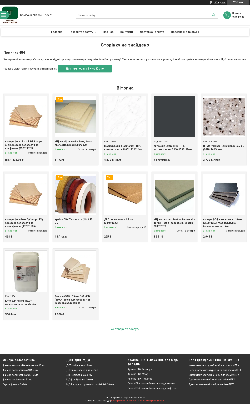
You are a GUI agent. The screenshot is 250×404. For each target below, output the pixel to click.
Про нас (108, 32)
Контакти (126, 32)
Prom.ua (142, 397)
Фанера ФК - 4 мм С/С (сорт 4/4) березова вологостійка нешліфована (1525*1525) (24, 223)
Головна (56, 32)
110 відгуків (220, 2)
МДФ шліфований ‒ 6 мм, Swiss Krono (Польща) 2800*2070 (73, 143)
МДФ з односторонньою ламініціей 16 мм (90, 384)
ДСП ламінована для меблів (82, 370)
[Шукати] (213, 15)
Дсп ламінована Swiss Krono (85, 68)
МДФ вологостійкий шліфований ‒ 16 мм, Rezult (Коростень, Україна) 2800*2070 (174, 223)
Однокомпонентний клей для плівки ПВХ (212, 379)
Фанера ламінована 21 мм (17, 379)
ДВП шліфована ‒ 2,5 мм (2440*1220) (118, 221)
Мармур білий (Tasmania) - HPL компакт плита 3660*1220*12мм (123, 148)
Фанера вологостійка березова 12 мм (24, 365)
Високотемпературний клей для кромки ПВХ (214, 375)
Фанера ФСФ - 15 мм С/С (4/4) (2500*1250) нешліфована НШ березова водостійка (72, 299)
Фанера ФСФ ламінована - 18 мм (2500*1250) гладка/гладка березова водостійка (222, 223)
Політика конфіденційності (151, 401)
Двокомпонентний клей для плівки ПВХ (211, 384)
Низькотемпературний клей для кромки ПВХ (214, 365)
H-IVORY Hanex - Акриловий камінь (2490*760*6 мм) (223, 148)
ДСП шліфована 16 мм (79, 365)
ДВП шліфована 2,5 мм (79, 375)
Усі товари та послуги (125, 329)
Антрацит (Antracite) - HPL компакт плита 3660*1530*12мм (173, 148)
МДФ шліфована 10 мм (79, 379)
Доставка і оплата (152, 32)
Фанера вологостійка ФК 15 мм (20, 375)
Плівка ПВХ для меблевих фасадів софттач (152, 388)
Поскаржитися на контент (124, 401)
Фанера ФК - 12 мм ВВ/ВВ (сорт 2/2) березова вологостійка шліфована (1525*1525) (23, 145)
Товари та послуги (81, 32)
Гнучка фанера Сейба (15, 384)
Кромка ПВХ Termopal (140, 369)
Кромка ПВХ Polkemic (140, 378)
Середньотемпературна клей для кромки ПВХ (215, 370)
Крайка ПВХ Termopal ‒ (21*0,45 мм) (73, 221)
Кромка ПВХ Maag (138, 374)
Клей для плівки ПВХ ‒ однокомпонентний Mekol (21, 302)
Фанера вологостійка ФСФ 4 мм (20, 370)
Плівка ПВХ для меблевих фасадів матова (152, 383)
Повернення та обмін (185, 32)
